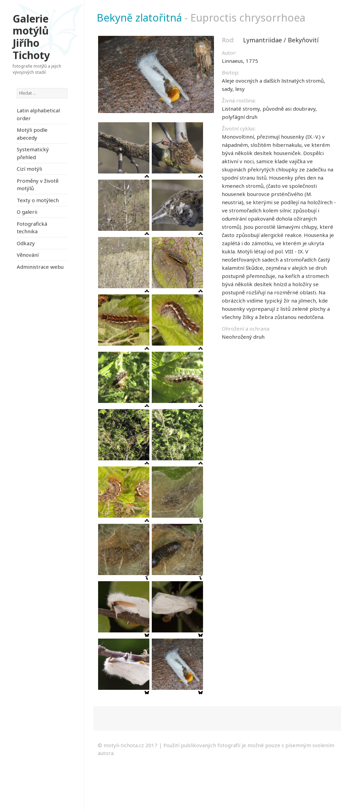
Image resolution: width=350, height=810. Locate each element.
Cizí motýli (29, 168)
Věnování (28, 254)
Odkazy (26, 243)
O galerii (27, 211)
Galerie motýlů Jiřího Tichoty (31, 37)
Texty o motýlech (38, 200)
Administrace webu (40, 266)
